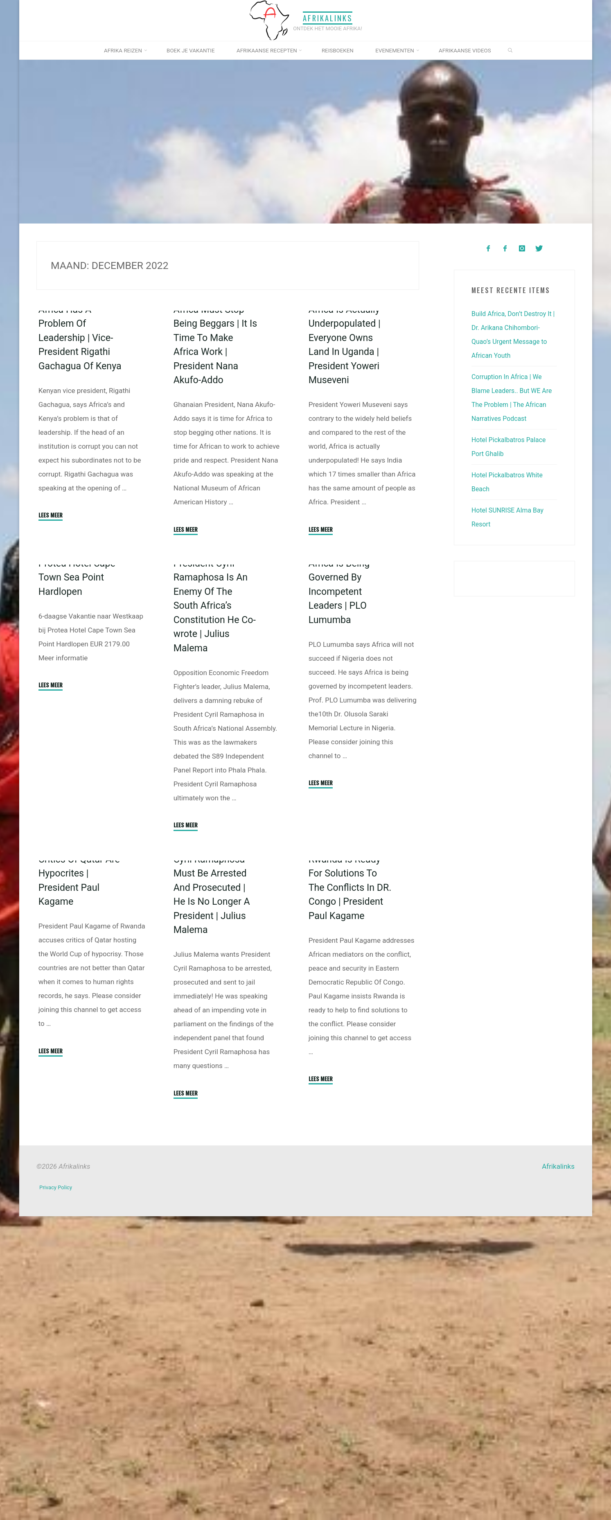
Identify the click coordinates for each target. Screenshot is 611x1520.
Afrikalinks (328, 17)
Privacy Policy (57, 1493)
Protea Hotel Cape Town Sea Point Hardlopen (79, 771)
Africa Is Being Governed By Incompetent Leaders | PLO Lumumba (341, 796)
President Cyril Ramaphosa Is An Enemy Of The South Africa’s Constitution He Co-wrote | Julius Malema (213, 810)
